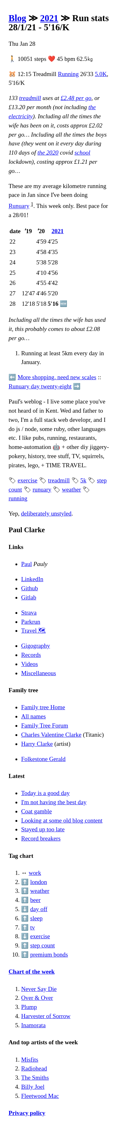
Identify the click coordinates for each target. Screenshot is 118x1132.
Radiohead (34, 1068)
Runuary (18, 206)
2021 (49, 18)
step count (42, 945)
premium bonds (49, 954)
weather (71, 489)
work (35, 873)
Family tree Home (43, 707)
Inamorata (33, 1025)
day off (39, 909)
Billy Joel (32, 1086)
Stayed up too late (43, 829)
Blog (17, 18)
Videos (29, 664)
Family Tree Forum (44, 725)
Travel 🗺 (33, 630)
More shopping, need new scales (57, 377)
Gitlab (28, 597)
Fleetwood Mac (40, 1096)
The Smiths (35, 1077)
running (17, 498)
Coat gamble (36, 811)
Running (68, 74)
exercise (27, 480)
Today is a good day (45, 793)
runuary (41, 489)
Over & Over (37, 997)
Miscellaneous (38, 673)
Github (29, 588)
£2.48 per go (76, 98)
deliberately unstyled (46, 513)
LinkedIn (32, 579)
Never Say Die (39, 989)
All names (33, 716)
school (82, 152)
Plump (29, 1007)
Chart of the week (31, 971)
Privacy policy (26, 1113)
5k (83, 480)
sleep (36, 918)
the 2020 (48, 152)
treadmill (30, 98)
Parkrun (30, 621)
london (38, 882)
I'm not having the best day (54, 802)
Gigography (35, 645)
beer (35, 900)
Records (31, 654)
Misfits (29, 1059)
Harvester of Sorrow (45, 1016)
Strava (29, 612)
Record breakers (40, 838)
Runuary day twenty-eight (39, 386)
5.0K (101, 74)
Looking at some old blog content (61, 820)
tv (32, 927)
